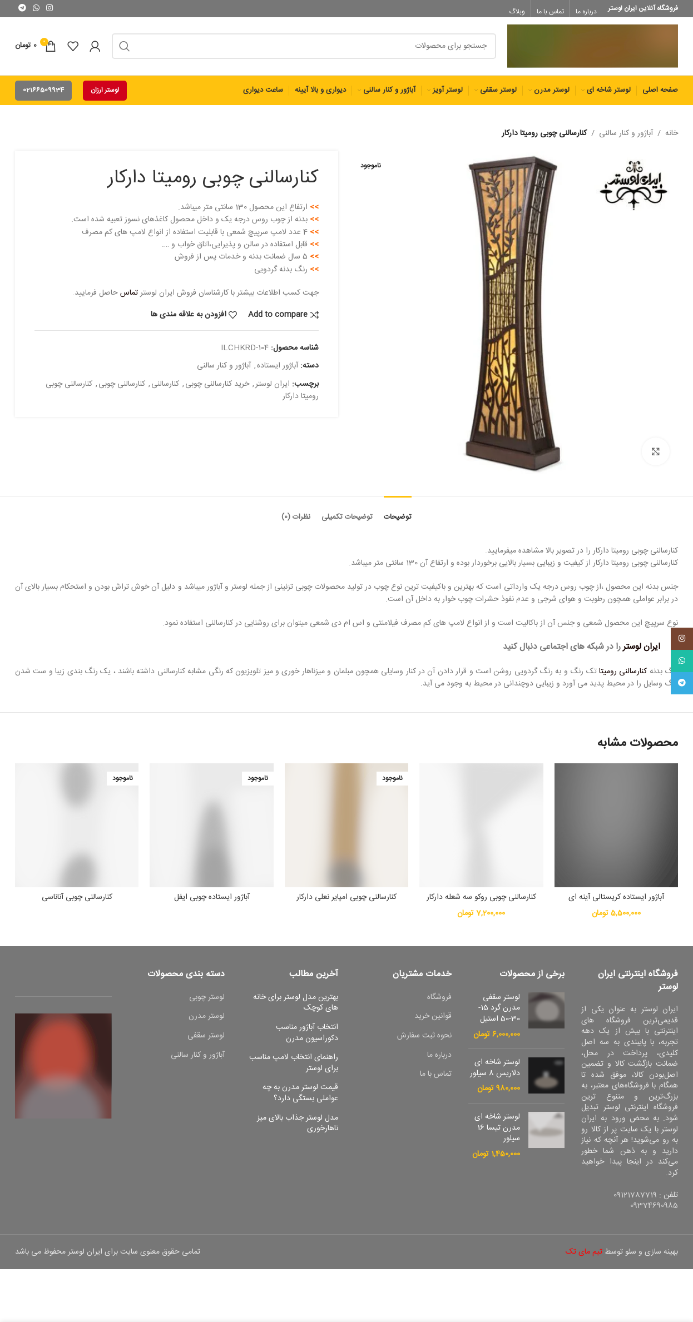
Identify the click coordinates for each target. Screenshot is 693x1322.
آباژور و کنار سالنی (626, 133)
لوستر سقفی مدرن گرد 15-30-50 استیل (499, 1008)
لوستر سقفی (206, 1036)
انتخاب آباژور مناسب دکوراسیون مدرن (307, 1033)
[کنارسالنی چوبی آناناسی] (76, 825)
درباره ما (439, 1055)
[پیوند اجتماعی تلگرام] (22, 9)
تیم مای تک (584, 1252)
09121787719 (635, 1195)
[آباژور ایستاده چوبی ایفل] (211, 825)
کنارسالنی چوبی (121, 384)
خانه (671, 133)
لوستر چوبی (207, 997)
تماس (129, 293)
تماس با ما (436, 1074)
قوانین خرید (433, 1016)
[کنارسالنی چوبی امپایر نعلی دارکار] (346, 825)
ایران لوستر (272, 384)
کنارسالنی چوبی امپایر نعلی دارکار (346, 897)
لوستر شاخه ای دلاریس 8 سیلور (495, 1068)
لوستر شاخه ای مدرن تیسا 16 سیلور (497, 1128)
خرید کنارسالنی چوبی (217, 384)
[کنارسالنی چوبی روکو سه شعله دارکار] (481, 825)
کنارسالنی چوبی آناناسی (77, 897)
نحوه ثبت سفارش (424, 1036)
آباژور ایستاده (277, 366)
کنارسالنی (165, 384)
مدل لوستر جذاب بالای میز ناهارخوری (297, 1124)
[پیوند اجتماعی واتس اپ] (36, 9)
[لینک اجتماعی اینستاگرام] (49, 9)
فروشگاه (439, 997)
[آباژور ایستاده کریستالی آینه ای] (616, 825)
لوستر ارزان (105, 90)
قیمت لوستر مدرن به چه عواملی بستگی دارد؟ (300, 1093)
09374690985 (654, 1205)
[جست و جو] (304, 46)
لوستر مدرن (207, 1016)
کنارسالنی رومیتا (623, 671)
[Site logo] (592, 46)
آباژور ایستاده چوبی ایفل (212, 897)
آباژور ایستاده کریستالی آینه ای (616, 897)
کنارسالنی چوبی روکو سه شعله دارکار (481, 897)
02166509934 (43, 90)
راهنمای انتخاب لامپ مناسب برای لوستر (293, 1063)
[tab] (398, 512)
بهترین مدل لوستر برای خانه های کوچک (295, 1003)
